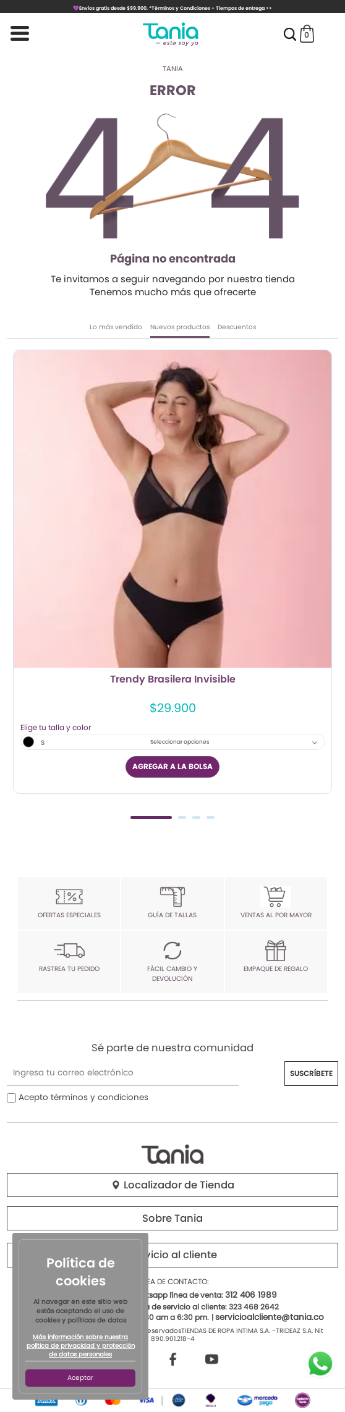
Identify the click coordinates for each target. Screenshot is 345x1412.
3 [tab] (196, 817)
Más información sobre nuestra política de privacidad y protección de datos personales (81, 1346)
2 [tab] (182, 817)
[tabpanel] (172, 571)
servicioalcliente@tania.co (269, 1317)
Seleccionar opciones (180, 742)
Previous (20, 583)
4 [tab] (211, 817)
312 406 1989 (251, 1295)
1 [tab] (151, 817)
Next (324, 583)
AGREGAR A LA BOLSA (172, 766)
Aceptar (80, 1377)
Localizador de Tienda (172, 1185)
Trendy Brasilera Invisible (173, 680)
